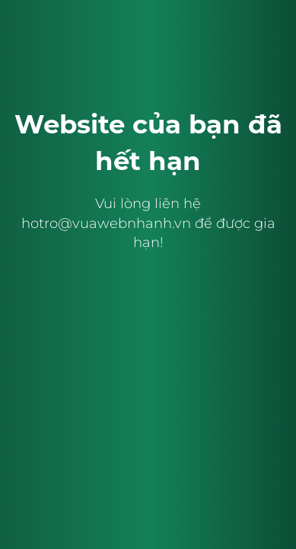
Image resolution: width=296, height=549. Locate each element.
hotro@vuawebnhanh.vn (106, 223)
